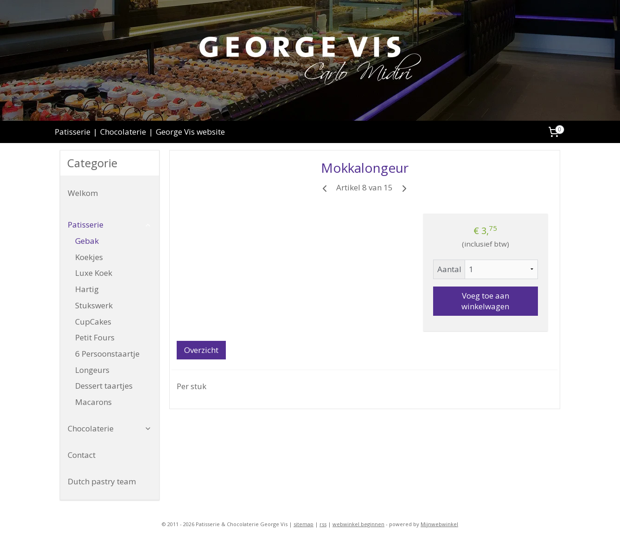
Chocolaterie (123, 131)
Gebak (87, 240)
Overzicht (201, 350)
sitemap (303, 524)
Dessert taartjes (104, 385)
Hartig (87, 289)
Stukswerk (94, 305)
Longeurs (92, 370)
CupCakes (93, 321)
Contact (82, 455)
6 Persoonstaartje (107, 353)
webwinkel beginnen (358, 524)
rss (323, 524)
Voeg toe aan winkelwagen (486, 301)
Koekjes (89, 257)
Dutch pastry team (102, 481)
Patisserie (72, 131)
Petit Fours (95, 337)
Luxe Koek (93, 272)
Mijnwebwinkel (439, 524)
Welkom (83, 193)
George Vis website (190, 131)
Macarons (93, 402)
